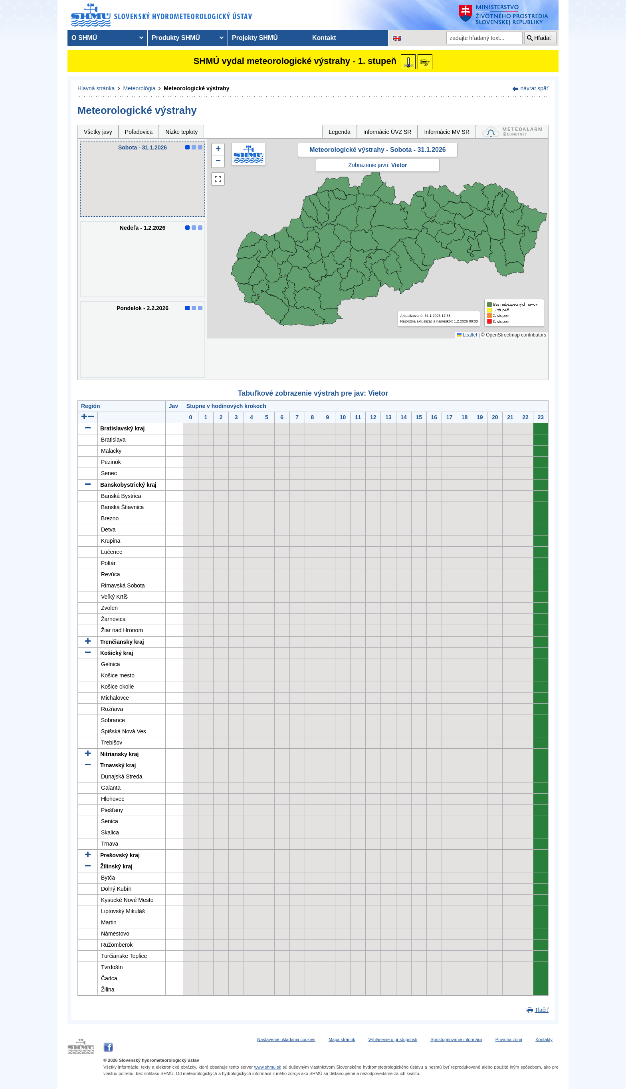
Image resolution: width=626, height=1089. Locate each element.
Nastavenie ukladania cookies (286, 1039)
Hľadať (542, 38)
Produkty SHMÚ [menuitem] (176, 37)
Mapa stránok (342, 1039)
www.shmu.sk (267, 1067)
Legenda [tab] (340, 132)
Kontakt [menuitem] (324, 37)
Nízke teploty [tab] (181, 132)
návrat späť (534, 88)
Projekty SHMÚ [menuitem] (255, 37)
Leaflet (467, 335)
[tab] (512, 132)
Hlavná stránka (96, 88)
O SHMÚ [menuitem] (84, 37)
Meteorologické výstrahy (196, 88)
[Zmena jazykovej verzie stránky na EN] (396, 38)
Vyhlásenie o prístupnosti (393, 1039)
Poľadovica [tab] (139, 132)
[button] (218, 149)
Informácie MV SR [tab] (447, 132)
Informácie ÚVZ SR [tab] (387, 132)
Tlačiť (542, 1010)
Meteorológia (139, 88)
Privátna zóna (508, 1039)
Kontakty (544, 1039)
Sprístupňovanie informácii (456, 1039)
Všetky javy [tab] (98, 132)
